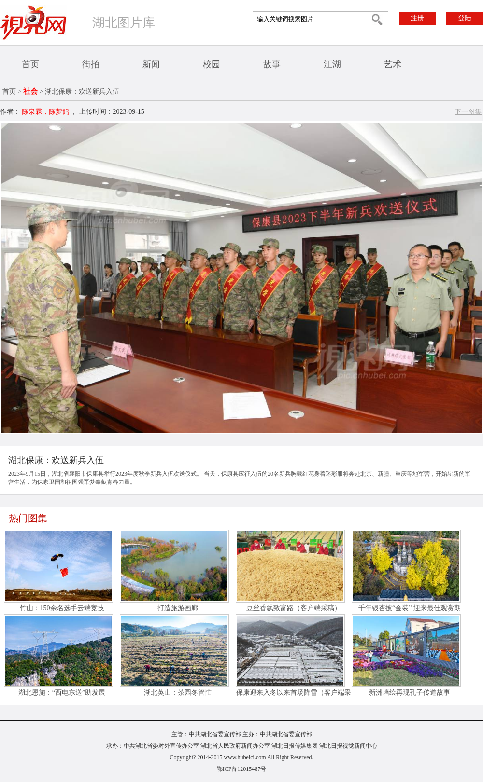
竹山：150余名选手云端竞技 (62, 608)
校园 (211, 64)
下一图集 (468, 111)
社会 (30, 91)
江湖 (332, 64)
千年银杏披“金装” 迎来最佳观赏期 (409, 608)
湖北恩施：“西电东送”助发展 (61, 692)
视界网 (33, 22)
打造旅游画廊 (177, 608)
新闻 (151, 64)
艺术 (392, 64)
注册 (417, 18)
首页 (30, 64)
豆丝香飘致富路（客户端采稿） (293, 608)
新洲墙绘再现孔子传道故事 (409, 692)
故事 (272, 64)
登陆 (464, 18)
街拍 (90, 64)
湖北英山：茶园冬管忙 (178, 692)
